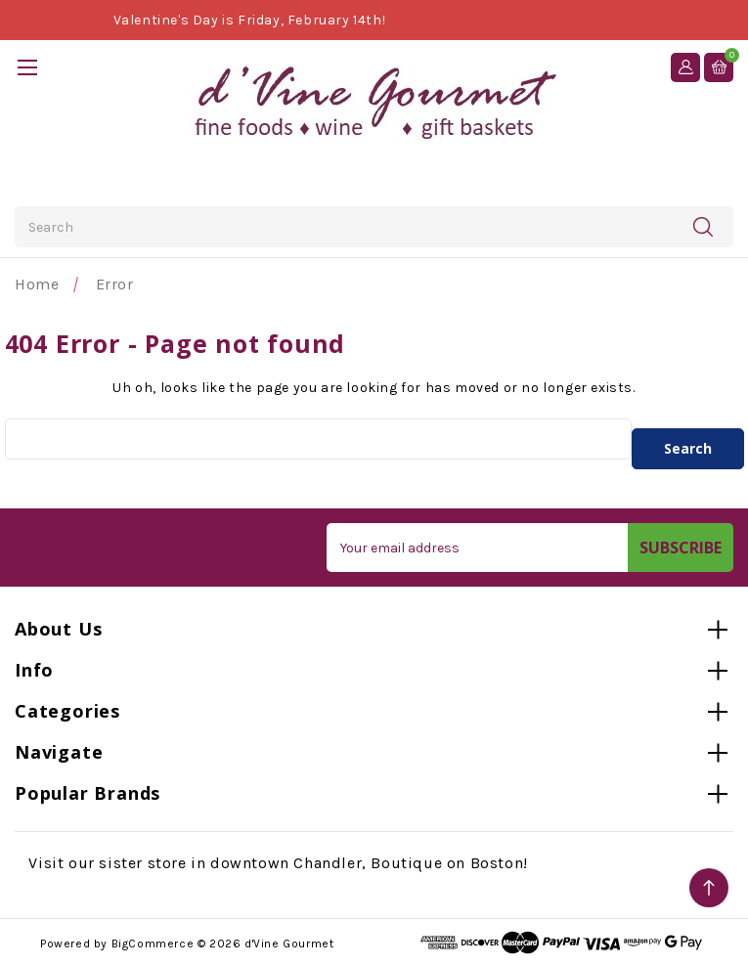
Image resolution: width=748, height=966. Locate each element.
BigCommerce (153, 943)
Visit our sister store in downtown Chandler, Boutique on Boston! (277, 863)
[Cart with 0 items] (718, 66)
